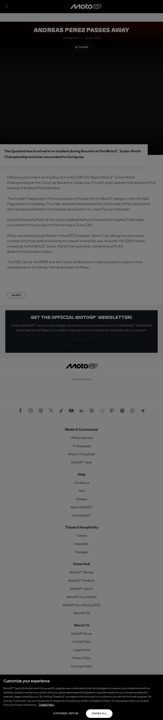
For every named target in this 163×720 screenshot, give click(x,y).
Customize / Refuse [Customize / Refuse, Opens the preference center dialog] (65, 713)
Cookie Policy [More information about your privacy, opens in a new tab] (46, 705)
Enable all (99, 713)
